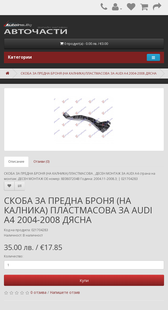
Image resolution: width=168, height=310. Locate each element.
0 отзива (38, 292)
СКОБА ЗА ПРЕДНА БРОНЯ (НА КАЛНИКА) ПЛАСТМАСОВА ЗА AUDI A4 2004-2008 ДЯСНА (89, 73)
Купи (84, 280)
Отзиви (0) (41, 161)
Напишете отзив (65, 292)
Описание (16, 161)
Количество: (13, 256)
